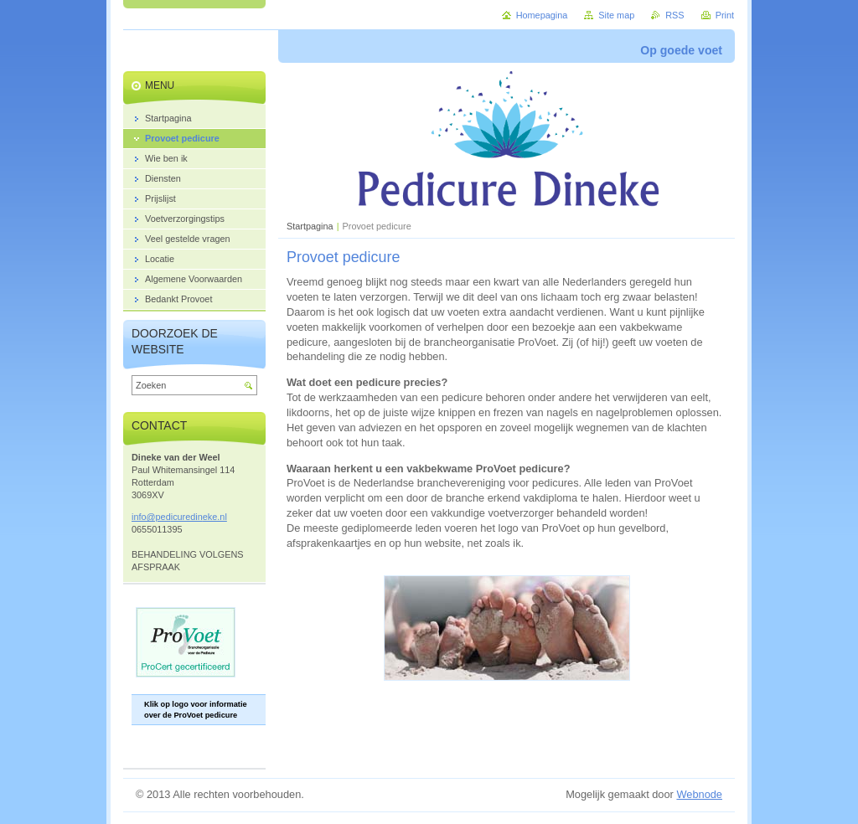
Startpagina (310, 226)
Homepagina (542, 15)
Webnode (699, 794)
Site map (616, 15)
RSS (674, 15)
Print (725, 15)
